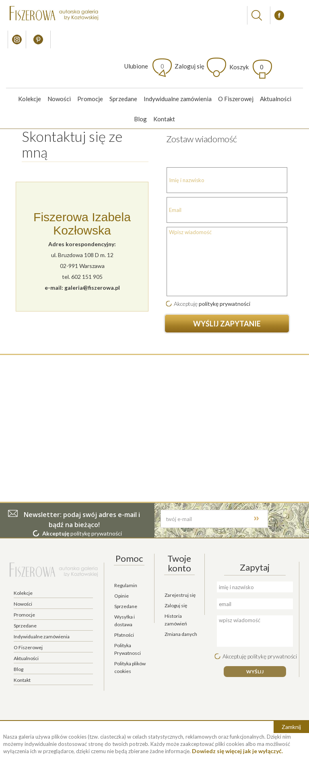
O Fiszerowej (235, 98)
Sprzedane (123, 98)
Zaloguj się (189, 66)
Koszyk (246, 67)
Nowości (59, 98)
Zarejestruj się (180, 595)
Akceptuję (186, 303)
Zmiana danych (181, 634)
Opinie (121, 596)
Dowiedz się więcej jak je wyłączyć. (237, 751)
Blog (140, 119)
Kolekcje (29, 98)
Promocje (90, 98)
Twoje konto (179, 563)
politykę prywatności (224, 303)
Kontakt (164, 119)
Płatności (124, 635)
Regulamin (125, 585)
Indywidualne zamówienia (178, 98)
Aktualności (275, 98)
